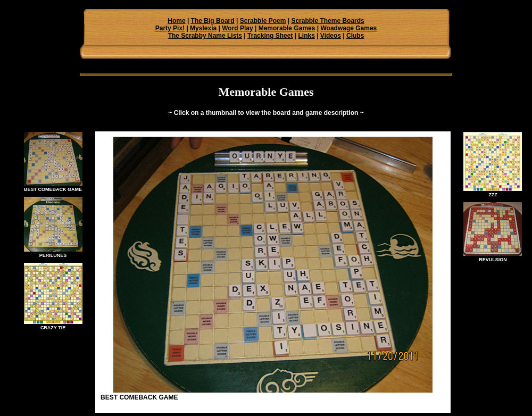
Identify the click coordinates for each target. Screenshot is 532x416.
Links (306, 35)
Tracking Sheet (270, 35)
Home (176, 20)
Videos (330, 35)
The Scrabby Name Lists (205, 35)
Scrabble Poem (263, 20)
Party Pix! (170, 28)
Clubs (355, 35)
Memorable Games (287, 28)
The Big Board (213, 20)
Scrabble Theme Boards (327, 20)
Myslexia (203, 28)
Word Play (237, 28)
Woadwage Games (348, 28)
